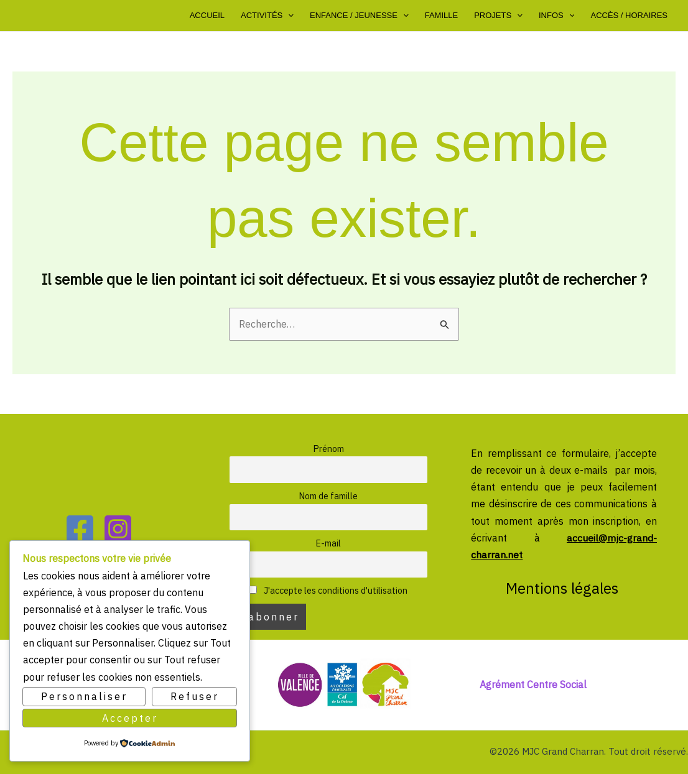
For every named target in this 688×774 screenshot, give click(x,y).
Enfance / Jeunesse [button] (359, 15)
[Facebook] (80, 529)
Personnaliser (84, 696)
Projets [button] (498, 15)
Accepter (130, 717)
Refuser (194, 696)
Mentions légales (564, 588)
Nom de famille (328, 496)
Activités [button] (267, 15)
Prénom (328, 448)
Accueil (207, 15)
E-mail (328, 543)
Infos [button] (557, 15)
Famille (441, 15)
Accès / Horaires (628, 15)
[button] (288, 15)
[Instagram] (118, 529)
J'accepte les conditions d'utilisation (328, 590)
